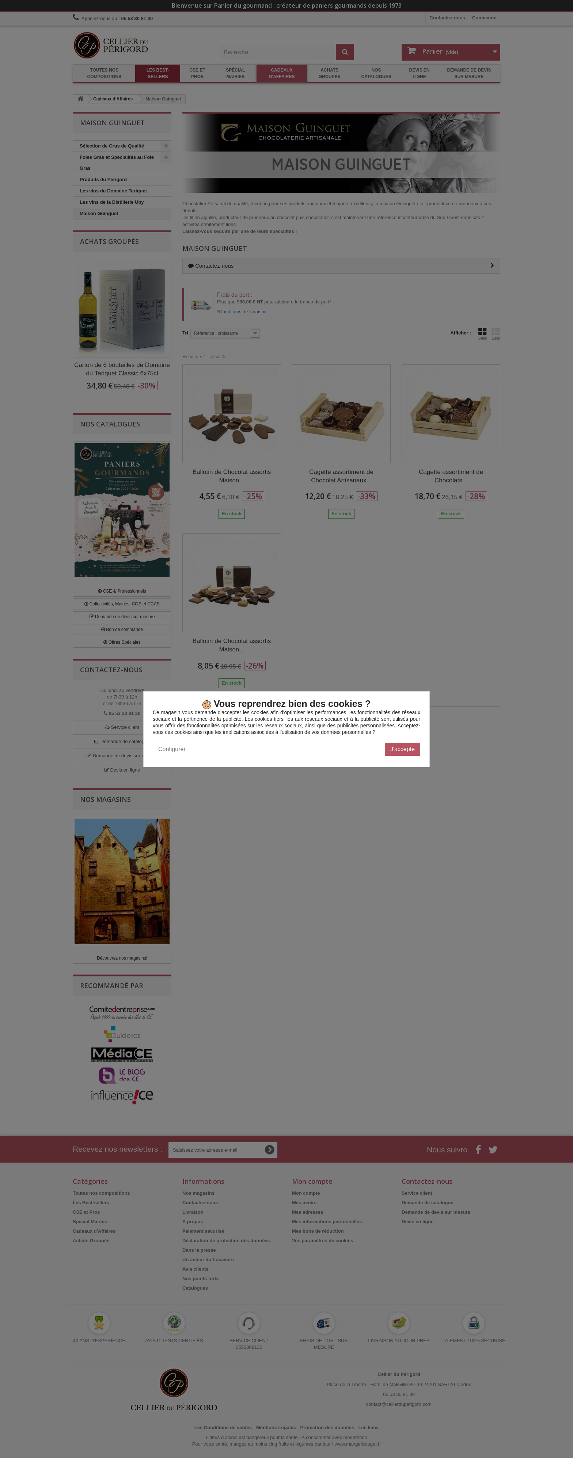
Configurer (172, 749)
